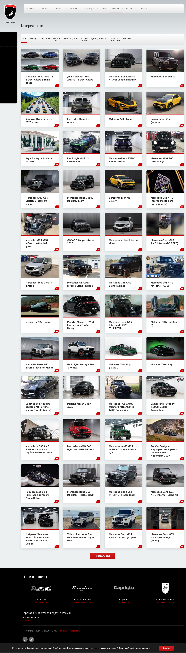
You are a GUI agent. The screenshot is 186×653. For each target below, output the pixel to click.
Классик (73, 9)
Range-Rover (84, 39)
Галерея (115, 9)
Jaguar (93, 38)
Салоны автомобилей (114, 39)
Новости (30, 9)
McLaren (46, 38)
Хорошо (166, 648)
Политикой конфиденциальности (135, 648)
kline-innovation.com (165, 603)
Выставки (127, 38)
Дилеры (129, 9)
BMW (76, 38)
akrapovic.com (41, 603)
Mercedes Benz (57, 39)
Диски (103, 9)
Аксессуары (89, 9)
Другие (102, 38)
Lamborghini (34, 38)
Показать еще (102, 556)
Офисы (26, 621)
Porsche (67, 38)
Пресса (44, 9)
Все (24, 38)
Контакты (143, 9)
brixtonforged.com (82, 603)
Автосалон (58, 9)
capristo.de (124, 603)
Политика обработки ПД (69, 631)
